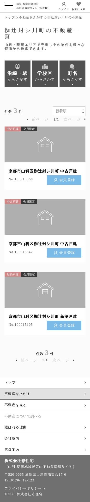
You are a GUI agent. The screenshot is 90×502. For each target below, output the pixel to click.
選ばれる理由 (45, 427)
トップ (10, 17)
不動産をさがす (31, 17)
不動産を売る (45, 405)
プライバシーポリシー (25, 488)
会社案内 (45, 438)
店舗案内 (45, 450)
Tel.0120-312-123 (20, 480)
